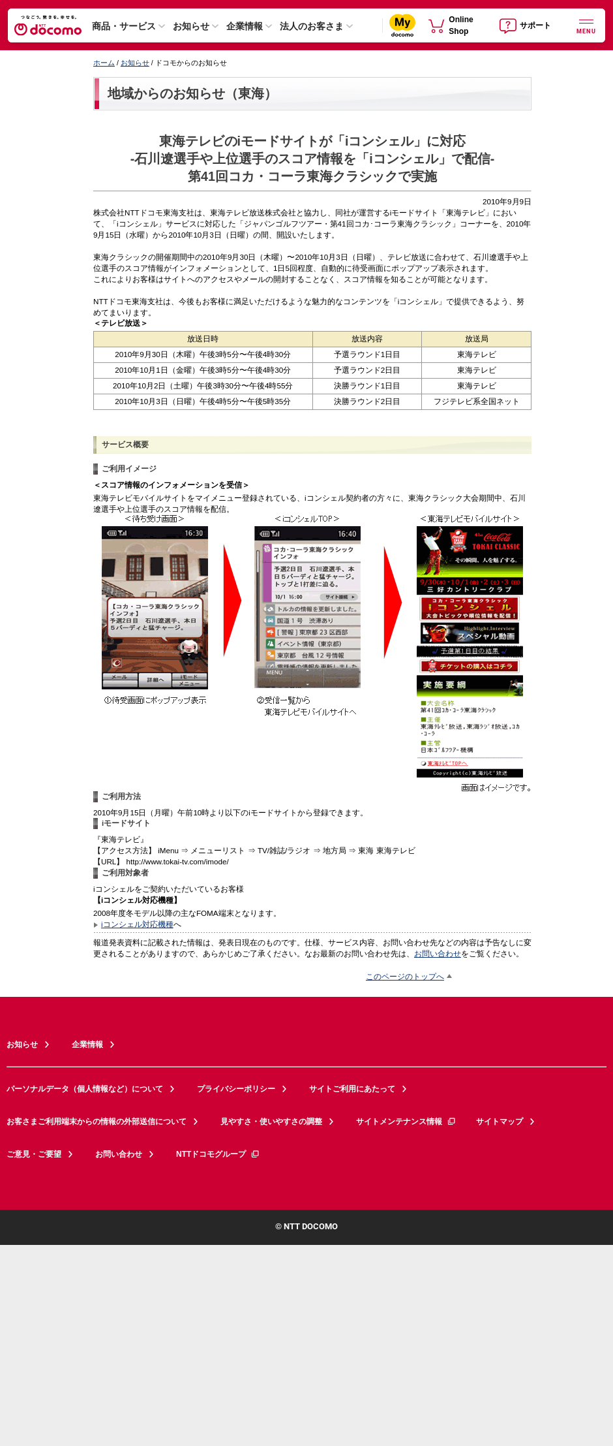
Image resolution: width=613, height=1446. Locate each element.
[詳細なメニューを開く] (586, 25)
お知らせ (191, 26)
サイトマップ (499, 1121)
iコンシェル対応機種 (137, 924)
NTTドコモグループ (218, 1154)
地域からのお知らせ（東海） (192, 93)
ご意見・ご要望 (34, 1154)
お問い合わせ (437, 953)
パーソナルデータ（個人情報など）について (85, 1088)
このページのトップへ (405, 976)
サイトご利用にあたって (352, 1088)
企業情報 (244, 26)
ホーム (104, 63)
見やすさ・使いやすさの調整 (271, 1121)
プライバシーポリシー (236, 1088)
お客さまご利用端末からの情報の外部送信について (97, 1121)
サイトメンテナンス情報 (406, 1121)
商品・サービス (124, 26)
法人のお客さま (312, 26)
